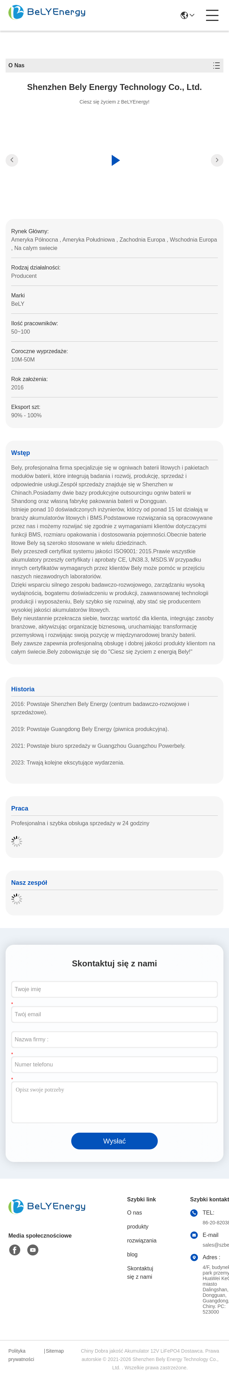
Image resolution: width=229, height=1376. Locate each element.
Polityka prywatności (21, 1355)
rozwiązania (141, 1241)
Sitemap (55, 1351)
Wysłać (114, 1141)
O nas (134, 1213)
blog (132, 1254)
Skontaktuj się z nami (140, 1272)
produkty (137, 1227)
